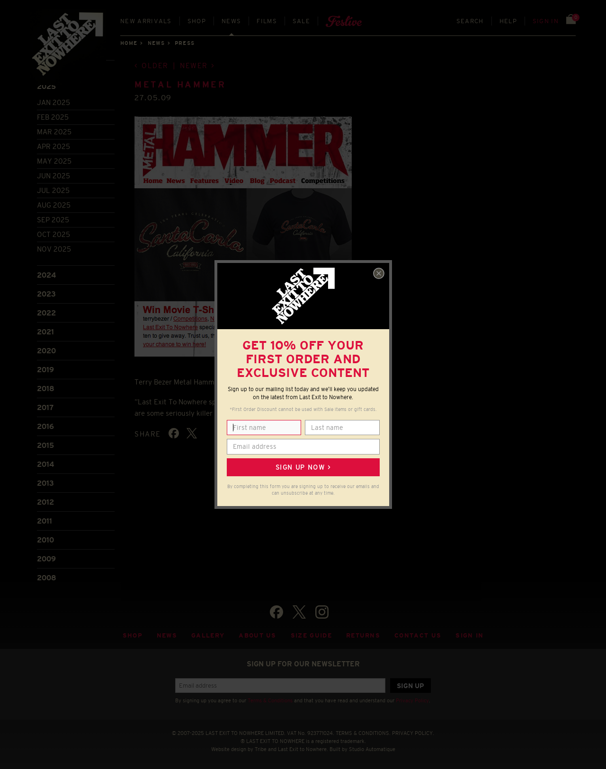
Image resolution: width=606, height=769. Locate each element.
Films (267, 21)
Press (185, 43)
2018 (45, 388)
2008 (46, 578)
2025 (46, 86)
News (231, 21)
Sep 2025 (53, 220)
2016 (45, 426)
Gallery (207, 635)
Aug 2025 (54, 205)
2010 (45, 540)
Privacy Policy (412, 700)
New (146, 21)
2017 (45, 407)
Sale (301, 21)
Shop (196, 21)
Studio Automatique (372, 749)
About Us (257, 635)
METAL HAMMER (180, 84)
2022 (46, 313)
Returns (363, 635)
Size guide (311, 635)
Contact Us (417, 635)
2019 (45, 370)
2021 (45, 332)
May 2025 (54, 161)
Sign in (546, 21)
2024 (46, 275)
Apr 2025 (53, 146)
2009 (46, 559)
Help (508, 21)
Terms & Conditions (270, 700)
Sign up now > (303, 467)
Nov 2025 (54, 249)
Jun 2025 (53, 176)
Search (470, 21)
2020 (46, 351)
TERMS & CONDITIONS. (363, 733)
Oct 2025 (53, 234)
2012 (45, 502)
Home (128, 43)
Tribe (261, 749)
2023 (46, 294)
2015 (45, 445)
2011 (44, 521)
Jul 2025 (53, 190)
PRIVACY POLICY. (413, 733)
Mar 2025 (54, 132)
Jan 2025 (53, 102)
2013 (45, 483)
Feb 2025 (53, 117)
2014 (45, 464)
